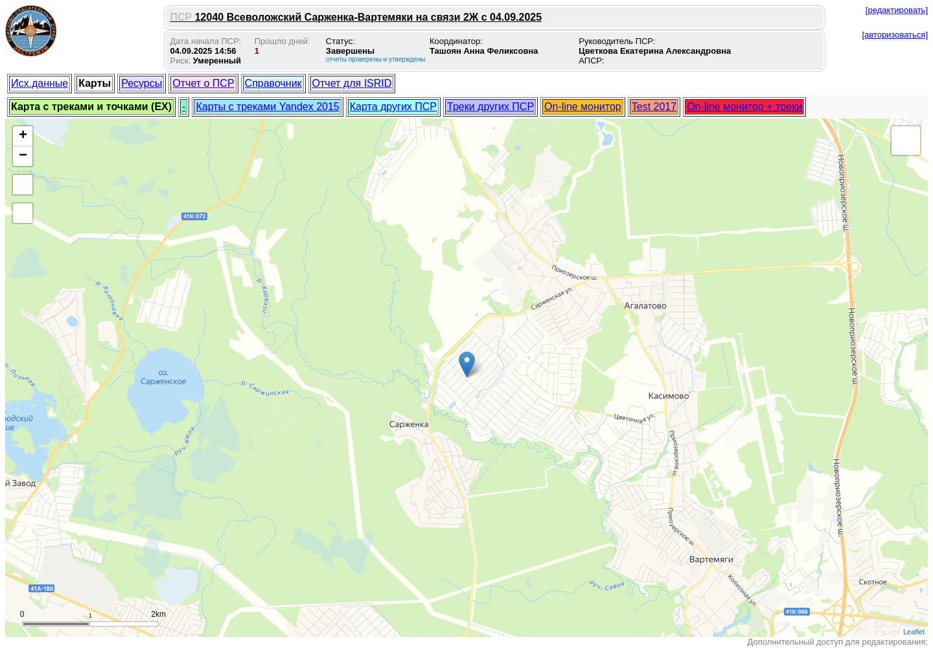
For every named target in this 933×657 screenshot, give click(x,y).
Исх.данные (39, 83)
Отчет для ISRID (352, 83)
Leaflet (914, 632)
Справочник (273, 83)
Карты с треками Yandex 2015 (267, 106)
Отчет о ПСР (203, 83)
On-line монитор (582, 106)
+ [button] (23, 136)
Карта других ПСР (393, 106)
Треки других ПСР (490, 106)
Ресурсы (141, 83)
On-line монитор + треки (744, 106)
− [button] (23, 156)
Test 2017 (654, 106)
